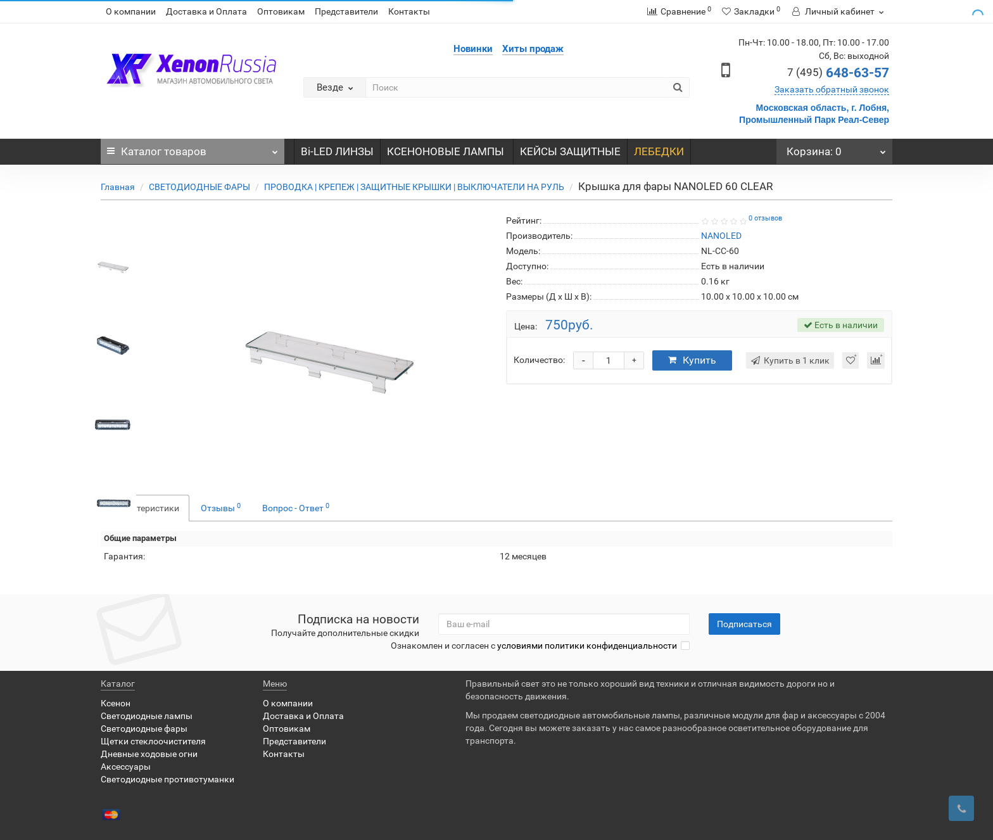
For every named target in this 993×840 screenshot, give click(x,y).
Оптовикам (281, 11)
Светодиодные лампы (147, 716)
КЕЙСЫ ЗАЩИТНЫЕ (570, 151)
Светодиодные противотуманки (167, 779)
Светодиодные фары (144, 728)
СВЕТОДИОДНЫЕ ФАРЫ (199, 187)
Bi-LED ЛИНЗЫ (337, 151)
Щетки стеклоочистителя (153, 741)
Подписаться (744, 624)
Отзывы (221, 507)
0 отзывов (765, 218)
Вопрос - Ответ (295, 507)
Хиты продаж (533, 48)
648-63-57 (838, 72)
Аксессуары (126, 766)
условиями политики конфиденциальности (587, 645)
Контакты (409, 11)
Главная (118, 187)
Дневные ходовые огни (149, 754)
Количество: (539, 360)
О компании (131, 11)
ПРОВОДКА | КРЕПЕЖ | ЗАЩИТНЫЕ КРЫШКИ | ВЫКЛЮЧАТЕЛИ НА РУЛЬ (414, 187)
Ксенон (115, 703)
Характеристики (145, 508)
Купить (692, 360)
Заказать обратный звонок (832, 89)
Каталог (192, 148)
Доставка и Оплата (206, 11)
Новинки (473, 48)
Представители (346, 11)
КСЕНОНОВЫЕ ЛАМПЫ (447, 151)
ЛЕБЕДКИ (659, 151)
